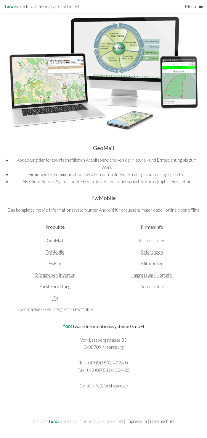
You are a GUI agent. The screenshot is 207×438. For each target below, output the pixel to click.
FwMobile (55, 251)
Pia (55, 297)
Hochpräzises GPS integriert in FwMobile (55, 309)
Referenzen (152, 251)
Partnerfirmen (152, 240)
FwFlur (55, 263)
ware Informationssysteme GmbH (41, 6)
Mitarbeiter (152, 263)
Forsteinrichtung (54, 286)
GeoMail (55, 240)
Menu (190, 6)
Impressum (136, 421)
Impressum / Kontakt (152, 275)
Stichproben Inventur (55, 275)
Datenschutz (152, 286)
